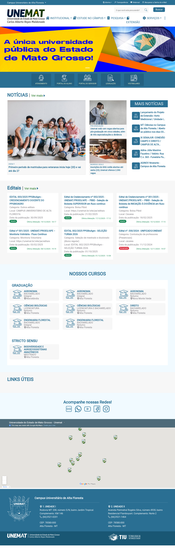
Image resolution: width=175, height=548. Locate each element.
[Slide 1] (87, 68)
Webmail (135, 2)
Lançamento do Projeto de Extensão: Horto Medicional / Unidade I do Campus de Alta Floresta (152, 116)
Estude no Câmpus (88, 18)
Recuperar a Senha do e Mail (154, 2)
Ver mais (37, 95)
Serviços (151, 18)
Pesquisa (115, 18)
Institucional (58, 18)
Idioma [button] (107, 2)
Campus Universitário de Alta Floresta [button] (25, 2)
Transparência (121, 2)
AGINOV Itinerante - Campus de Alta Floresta (152, 165)
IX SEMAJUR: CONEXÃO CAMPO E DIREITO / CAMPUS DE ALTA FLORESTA (152, 141)
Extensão (133, 20)
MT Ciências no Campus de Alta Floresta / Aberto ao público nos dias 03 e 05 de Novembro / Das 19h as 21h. (152, 129)
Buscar (159, 9)
